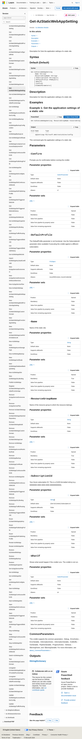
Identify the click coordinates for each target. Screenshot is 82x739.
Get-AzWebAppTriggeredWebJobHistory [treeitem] (17, 248)
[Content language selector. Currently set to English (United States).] (11, 730)
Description (34, 38)
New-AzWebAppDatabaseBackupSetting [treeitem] (17, 366)
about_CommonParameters (40, 650)
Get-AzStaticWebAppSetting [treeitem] (17, 89)
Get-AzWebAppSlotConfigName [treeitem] (16, 173)
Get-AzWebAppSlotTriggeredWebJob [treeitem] (17, 200)
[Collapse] (25, 13)
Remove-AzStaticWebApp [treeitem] (17, 409)
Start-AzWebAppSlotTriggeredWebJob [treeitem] (17, 615)
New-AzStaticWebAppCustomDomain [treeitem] (17, 311)
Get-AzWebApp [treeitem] (14, 107)
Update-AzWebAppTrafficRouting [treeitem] (17, 705)
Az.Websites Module (42, 27)
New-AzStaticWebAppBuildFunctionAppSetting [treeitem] (17, 303)
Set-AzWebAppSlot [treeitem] (15, 576)
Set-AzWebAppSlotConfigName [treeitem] (16, 582)
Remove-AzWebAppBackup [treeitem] (15, 457)
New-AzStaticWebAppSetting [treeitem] (16, 328)
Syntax (34, 35)
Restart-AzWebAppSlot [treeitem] (16, 546)
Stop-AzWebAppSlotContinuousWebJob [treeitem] (17, 649)
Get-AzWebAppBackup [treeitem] (16, 119)
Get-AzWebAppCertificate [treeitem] (17, 138)
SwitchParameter (62, 175)
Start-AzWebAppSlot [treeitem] (15, 601)
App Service (50, 15)
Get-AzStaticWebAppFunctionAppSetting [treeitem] (17, 75)
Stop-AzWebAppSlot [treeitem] (15, 643)
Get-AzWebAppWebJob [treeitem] (16, 254)
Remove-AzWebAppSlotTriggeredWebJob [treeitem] (17, 491)
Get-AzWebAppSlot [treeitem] (15, 167)
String (69, 342)
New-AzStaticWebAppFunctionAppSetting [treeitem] (17, 320)
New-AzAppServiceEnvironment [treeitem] (17, 269)
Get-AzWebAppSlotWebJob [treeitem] (16, 216)
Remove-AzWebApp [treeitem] (15, 443)
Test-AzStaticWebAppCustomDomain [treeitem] (17, 661)
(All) (32, 201)
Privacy (44, 735)
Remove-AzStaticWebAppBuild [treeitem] (16, 423)
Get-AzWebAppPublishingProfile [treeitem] (17, 161)
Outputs (34, 46)
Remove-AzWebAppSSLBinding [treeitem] (16, 499)
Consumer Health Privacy (59, 735)
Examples (35, 41)
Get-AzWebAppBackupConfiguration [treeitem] (17, 125)
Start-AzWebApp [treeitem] (14, 588)
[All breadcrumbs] (31, 15)
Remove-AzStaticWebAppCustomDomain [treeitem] (17, 430)
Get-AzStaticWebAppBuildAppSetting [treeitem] (17, 26)
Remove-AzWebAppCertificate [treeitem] (15, 463)
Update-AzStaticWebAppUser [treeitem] (16, 690)
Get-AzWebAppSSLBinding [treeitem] (16, 226)
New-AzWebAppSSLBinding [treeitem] (16, 377)
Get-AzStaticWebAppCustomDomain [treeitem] (17, 60)
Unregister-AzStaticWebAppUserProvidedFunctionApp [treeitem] (17, 679)
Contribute (36, 735)
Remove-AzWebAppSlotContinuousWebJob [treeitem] (17, 483)
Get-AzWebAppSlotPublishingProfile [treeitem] (17, 191)
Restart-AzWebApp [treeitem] (15, 542)
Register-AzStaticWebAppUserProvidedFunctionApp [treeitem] (17, 388)
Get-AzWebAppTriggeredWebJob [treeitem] (17, 239)
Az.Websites (39, 15)
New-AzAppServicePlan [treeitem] (16, 284)
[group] (55, 121)
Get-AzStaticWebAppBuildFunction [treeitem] (17, 34)
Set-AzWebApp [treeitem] (14, 572)
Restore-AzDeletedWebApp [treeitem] (15, 551)
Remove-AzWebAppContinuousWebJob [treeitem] (17, 470)
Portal (58, 8)
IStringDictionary (38, 661)
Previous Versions (18, 735)
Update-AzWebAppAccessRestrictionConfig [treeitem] (17, 697)
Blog (27, 735)
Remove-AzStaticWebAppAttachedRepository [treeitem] (17, 416)
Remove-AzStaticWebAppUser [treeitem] (16, 438)
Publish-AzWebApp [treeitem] (15, 382)
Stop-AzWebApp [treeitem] (14, 630)
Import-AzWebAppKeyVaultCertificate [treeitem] (17, 260)
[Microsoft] (3, 2)
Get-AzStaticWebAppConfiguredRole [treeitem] (17, 52)
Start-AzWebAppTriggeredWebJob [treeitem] (17, 624)
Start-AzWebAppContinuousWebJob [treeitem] (17, 594)
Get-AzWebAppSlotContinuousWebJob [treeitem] (17, 182)
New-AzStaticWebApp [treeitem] (16, 288)
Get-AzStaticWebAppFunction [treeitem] (17, 68)
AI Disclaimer (6, 735)
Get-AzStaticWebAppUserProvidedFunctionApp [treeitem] (17, 100)
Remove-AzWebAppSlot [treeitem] (16, 477)
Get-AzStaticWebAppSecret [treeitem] (16, 83)
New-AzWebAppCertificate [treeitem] (15, 359)
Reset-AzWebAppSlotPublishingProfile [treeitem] (17, 536)
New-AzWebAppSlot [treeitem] (15, 372)
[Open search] (72, 3)
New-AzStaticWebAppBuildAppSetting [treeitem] (17, 294)
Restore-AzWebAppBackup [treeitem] (15, 557)
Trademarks (16, 737)
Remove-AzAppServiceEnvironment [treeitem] (17, 397)
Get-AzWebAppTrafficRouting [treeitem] (17, 232)
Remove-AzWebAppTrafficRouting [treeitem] (17, 505)
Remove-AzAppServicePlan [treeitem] (15, 405)
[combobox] (13, 18)
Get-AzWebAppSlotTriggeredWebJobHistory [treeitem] (17, 208)
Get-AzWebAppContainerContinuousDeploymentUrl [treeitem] (17, 144)
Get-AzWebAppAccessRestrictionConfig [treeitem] (17, 113)
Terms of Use (6, 737)
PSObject (53, 261)
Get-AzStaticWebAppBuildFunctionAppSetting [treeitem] (17, 43)
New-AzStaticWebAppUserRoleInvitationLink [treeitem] (17, 335)
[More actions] (78, 15)
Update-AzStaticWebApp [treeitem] (17, 685)
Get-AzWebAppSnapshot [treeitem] (17, 221)
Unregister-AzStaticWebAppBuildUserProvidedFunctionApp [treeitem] (17, 670)
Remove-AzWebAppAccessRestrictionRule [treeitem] (17, 449)
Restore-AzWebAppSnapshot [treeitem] (15, 564)
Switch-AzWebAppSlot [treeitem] (16, 655)
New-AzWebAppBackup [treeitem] (16, 354)
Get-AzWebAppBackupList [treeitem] (16, 133)
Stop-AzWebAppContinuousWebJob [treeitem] (17, 637)
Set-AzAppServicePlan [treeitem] (16, 568)
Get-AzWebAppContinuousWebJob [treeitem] (17, 152)
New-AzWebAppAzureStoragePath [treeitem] (17, 347)
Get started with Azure (70, 8)
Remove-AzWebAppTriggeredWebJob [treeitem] (17, 512)
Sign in (77, 2)
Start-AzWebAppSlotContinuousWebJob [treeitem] (17, 607)
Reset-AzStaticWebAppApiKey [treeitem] (16, 520)
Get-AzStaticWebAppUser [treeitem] (17, 94)
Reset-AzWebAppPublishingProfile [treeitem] (17, 527)
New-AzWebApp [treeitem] (14, 341)
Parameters (35, 43)
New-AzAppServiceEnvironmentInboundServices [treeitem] (17, 278)
